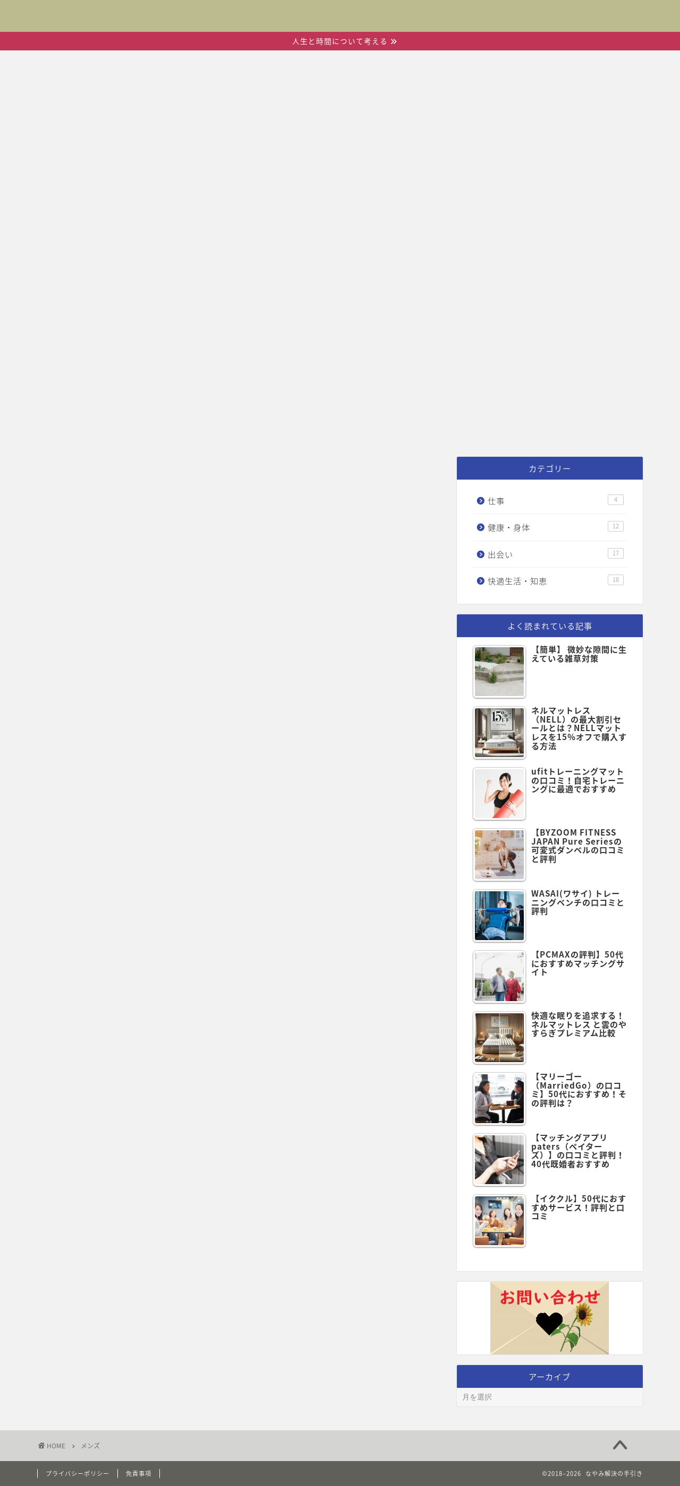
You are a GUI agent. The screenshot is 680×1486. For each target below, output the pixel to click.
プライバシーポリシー (77, 1473)
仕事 (517, 429)
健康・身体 (319, 429)
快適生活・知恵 (428, 429)
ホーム (169, 429)
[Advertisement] (340, 337)
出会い (237, 429)
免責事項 (138, 1473)
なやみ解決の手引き (340, 12)
